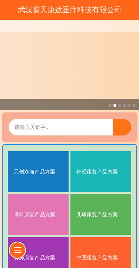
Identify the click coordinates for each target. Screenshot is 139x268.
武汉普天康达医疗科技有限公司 (70, 10)
